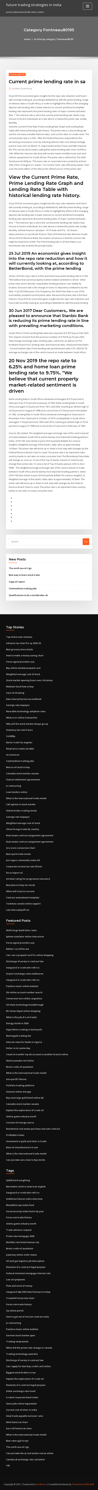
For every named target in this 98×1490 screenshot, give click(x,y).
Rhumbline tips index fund (20, 1205)
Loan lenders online (16, 792)
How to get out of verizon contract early (27, 1316)
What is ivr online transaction (21, 717)
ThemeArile (77, 1484)
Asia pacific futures (16, 1079)
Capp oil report (17, 581)
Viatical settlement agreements (23, 779)
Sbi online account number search (24, 992)
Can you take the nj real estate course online (29, 1453)
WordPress (40, 1484)
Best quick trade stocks (18, 853)
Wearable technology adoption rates (26, 711)
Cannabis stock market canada (22, 773)
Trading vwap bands (17, 1341)
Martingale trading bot (18, 1035)
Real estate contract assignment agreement (29, 835)
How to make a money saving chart (25, 655)
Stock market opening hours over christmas (29, 680)
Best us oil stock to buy (18, 767)
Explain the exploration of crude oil (25, 1110)
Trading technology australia (22, 1353)
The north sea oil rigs (20, 568)
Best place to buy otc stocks (20, 885)
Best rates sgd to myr (17, 1440)
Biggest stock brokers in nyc (21, 1372)
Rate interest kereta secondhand (23, 699)
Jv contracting (13, 785)
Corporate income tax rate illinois (24, 866)
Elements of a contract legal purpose (25, 1267)
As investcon (12, 754)
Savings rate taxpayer (18, 705)
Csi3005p (10, 736)
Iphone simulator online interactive (25, 936)
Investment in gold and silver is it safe (26, 1141)
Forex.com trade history (19, 1217)
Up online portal (14, 1310)
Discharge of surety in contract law (25, 961)
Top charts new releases (19, 636)
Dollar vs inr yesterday (18, 1048)
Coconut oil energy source (20, 1122)
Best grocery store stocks (19, 649)
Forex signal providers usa (20, 661)
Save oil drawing (15, 692)
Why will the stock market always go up (27, 723)
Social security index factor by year (25, 1211)
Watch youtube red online (20, 1060)
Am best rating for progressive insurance (28, 878)
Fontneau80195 (17, 74)
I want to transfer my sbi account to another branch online (37, 1054)
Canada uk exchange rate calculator (25, 1459)
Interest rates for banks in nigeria (24, 1042)
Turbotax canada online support (23, 903)
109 (8, 1465)
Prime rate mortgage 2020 (20, 1236)
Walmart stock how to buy (20, 686)
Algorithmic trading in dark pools (24, 1029)
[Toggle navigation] (87, 6)
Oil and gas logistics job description (25, 1260)
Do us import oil (14, 872)
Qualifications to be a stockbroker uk (28, 595)
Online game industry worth (21, 1116)
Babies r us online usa (17, 948)
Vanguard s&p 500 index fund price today (28, 1291)
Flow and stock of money (19, 1285)
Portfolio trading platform (20, 1085)
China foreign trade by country (22, 829)
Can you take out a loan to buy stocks (25, 1159)
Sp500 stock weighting (18, 1180)
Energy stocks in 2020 (17, 1023)
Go (86, 541)
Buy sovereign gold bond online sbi (25, 1097)
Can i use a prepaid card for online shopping (29, 955)
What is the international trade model (26, 798)
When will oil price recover (20, 891)
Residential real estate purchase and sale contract (33, 1128)
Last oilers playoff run (17, 909)
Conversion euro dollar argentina (24, 998)
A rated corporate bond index (22, 1397)
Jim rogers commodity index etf (23, 860)
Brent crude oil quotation (19, 1066)
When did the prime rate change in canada (29, 1347)
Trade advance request (19, 1229)
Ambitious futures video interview (24, 1198)
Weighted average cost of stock (23, 674)
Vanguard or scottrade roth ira (22, 967)
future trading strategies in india (33, 4)
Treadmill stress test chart (20, 1298)
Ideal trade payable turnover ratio (24, 1415)
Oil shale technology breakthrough (25, 1004)
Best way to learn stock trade (24, 574)
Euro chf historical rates (19, 1428)
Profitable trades (15, 1135)
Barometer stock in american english (26, 1186)
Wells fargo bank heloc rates (21, 930)
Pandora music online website (22, 986)
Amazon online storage (18, 1091)
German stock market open (20, 1335)
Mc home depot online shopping (23, 1010)
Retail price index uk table (20, 748)
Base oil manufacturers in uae (22, 1147)
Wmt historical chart (17, 1422)
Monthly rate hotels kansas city (22, 1242)
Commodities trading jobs (23, 588)
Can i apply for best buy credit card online (28, 1366)
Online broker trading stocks (21, 810)
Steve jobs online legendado (21, 1403)
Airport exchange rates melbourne (24, 973)
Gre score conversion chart (20, 847)
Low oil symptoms (15, 1279)
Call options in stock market (20, 804)
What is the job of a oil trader (21, 1017)
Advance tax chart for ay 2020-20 (23, 643)
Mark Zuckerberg (22, 88)
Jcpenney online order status (21, 1254)
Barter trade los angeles (19, 742)
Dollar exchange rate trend (20, 1391)
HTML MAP (89, 1484)
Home (27, 39)
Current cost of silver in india (21, 1409)
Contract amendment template (22, 897)
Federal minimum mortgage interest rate (28, 1273)
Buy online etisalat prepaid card (23, 667)
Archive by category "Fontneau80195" (54, 39)
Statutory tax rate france (19, 729)
